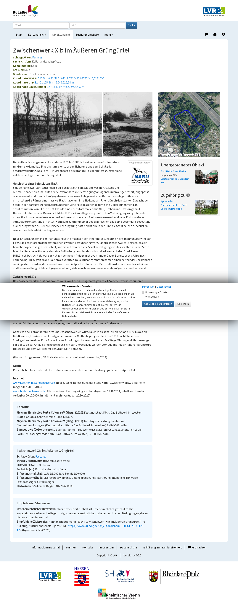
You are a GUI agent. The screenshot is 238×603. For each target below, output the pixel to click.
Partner (71, 547)
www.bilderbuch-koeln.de (29, 391)
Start (19, 35)
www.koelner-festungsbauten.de (34, 383)
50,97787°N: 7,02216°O (90, 78)
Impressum (106, 547)
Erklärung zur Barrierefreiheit (162, 547)
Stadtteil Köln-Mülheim (173, 171)
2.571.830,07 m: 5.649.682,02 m (65, 87)
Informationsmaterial (46, 547)
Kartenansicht (37, 35)
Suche (131, 25)
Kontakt (87, 547)
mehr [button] (108, 35)
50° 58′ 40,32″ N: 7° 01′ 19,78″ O (57, 78)
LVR (115, 555)
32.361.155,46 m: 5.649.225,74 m (54, 83)
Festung (37, 57)
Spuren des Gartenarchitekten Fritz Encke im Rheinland (174, 205)
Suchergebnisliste (87, 35)
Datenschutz (128, 547)
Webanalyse (150, 297)
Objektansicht (61, 35)
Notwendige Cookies (155, 292)
